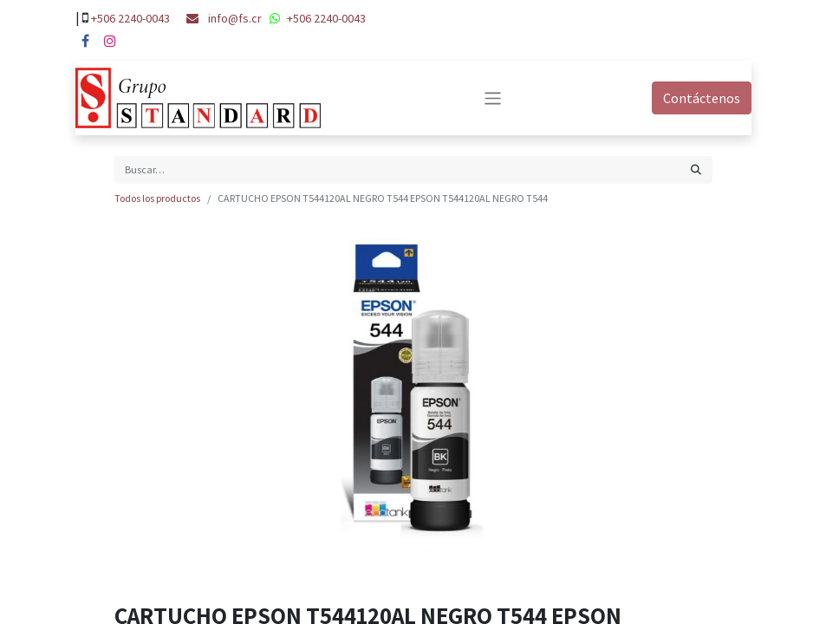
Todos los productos (157, 198)
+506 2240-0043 (130, 18)
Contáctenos (701, 98)
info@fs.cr (235, 18)
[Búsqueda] (696, 170)
